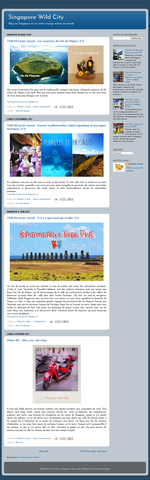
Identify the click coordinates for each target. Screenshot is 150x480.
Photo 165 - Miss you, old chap (26, 340)
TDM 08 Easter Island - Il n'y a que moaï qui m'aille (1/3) (43, 217)
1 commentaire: (40, 321)
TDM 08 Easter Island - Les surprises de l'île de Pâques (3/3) (45, 41)
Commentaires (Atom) (29, 457)
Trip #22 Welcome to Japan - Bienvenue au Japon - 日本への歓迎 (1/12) (134, 77)
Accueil (43, 451)
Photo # (19, 443)
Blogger (106, 469)
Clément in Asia (136, 164)
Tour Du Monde (22, 111)
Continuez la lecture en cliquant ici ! (22, 102)
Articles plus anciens (93, 451)
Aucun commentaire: (42, 107)
